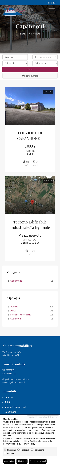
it (49, 3)
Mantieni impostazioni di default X (43, 417)
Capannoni (15, 318)
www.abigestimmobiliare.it (13, 382)
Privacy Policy (29, 444)
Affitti (13, 310)
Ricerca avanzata (30, 75)
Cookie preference (38, 441)
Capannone (16, 280)
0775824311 (10, 370)
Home (22, 33)
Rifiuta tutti (22, 461)
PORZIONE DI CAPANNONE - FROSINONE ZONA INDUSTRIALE (30, 135)
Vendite (14, 306)
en (54, 3)
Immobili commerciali (21, 314)
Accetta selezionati (38, 461)
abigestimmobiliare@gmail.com (15, 379)
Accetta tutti (9, 461)
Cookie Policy (15, 444)
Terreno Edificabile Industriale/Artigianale (30, 224)
